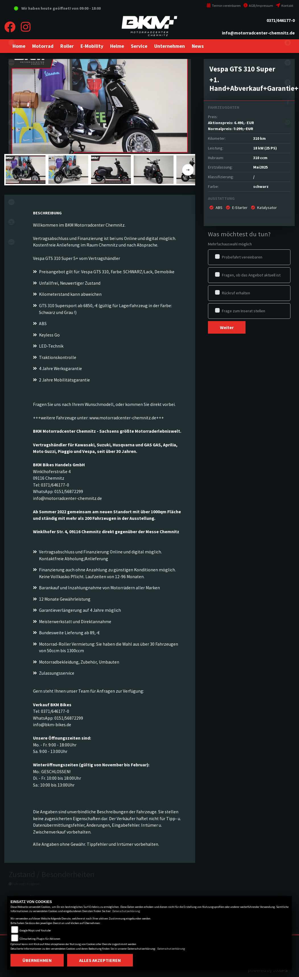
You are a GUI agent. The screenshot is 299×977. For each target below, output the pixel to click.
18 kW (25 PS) (265, 148)
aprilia (11, 182)
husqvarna (11, 122)
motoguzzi (11, 202)
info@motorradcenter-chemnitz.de (258, 33)
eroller (11, 42)
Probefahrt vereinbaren (242, 257)
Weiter (227, 327)
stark (11, 162)
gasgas (11, 142)
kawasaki (11, 62)
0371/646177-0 (281, 20)
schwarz (261, 186)
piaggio (11, 222)
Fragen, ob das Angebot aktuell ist (251, 275)
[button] (43, 46)
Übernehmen (37, 960)
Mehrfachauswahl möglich (230, 244)
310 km (259, 138)
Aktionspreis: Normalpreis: (231, 125)
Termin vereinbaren (223, 5)
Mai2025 (260, 167)
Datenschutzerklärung (126, 911)
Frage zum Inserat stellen (243, 310)
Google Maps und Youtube (35, 930)
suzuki (11, 82)
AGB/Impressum (258, 5)
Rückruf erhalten (236, 292)
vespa (11, 242)
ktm (11, 102)
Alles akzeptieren (100, 960)
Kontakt (284, 5)
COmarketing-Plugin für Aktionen (40, 939)
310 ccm (260, 157)
